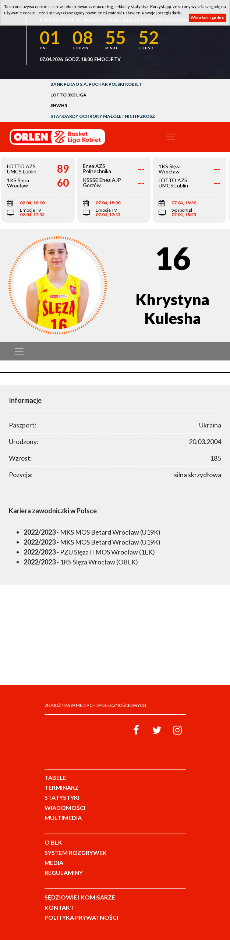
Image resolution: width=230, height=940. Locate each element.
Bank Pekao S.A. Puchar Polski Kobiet (96, 84)
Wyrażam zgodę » (207, 17)
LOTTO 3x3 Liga (68, 95)
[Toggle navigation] (170, 137)
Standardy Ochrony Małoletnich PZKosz (102, 116)
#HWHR (58, 105)
